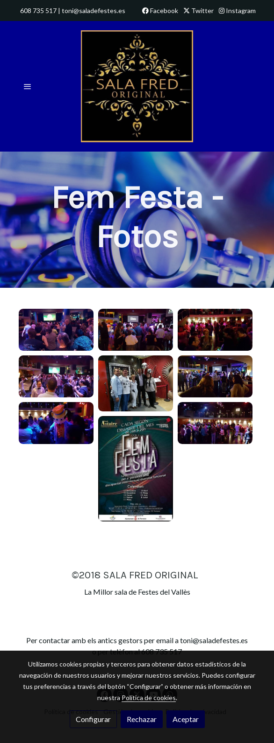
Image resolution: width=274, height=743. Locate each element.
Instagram (237, 10)
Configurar (93, 719)
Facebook (160, 10)
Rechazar (142, 719)
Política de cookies (149, 697)
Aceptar (186, 719)
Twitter (198, 10)
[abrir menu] (27, 86)
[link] (137, 86)
